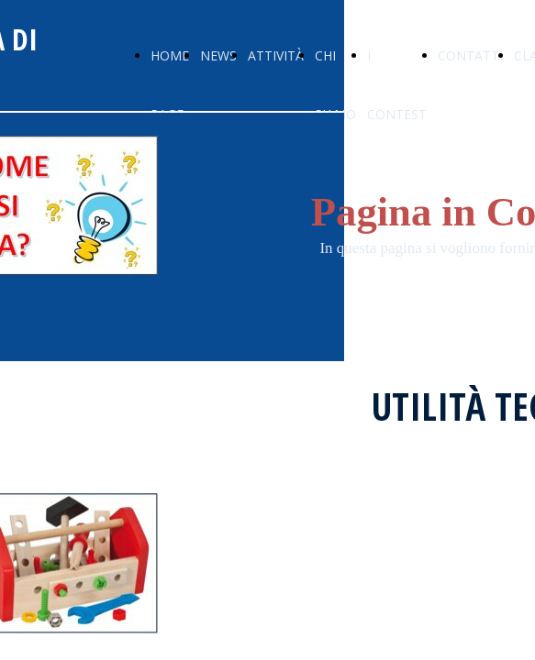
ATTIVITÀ (276, 55)
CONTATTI (470, 55)
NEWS (218, 55)
